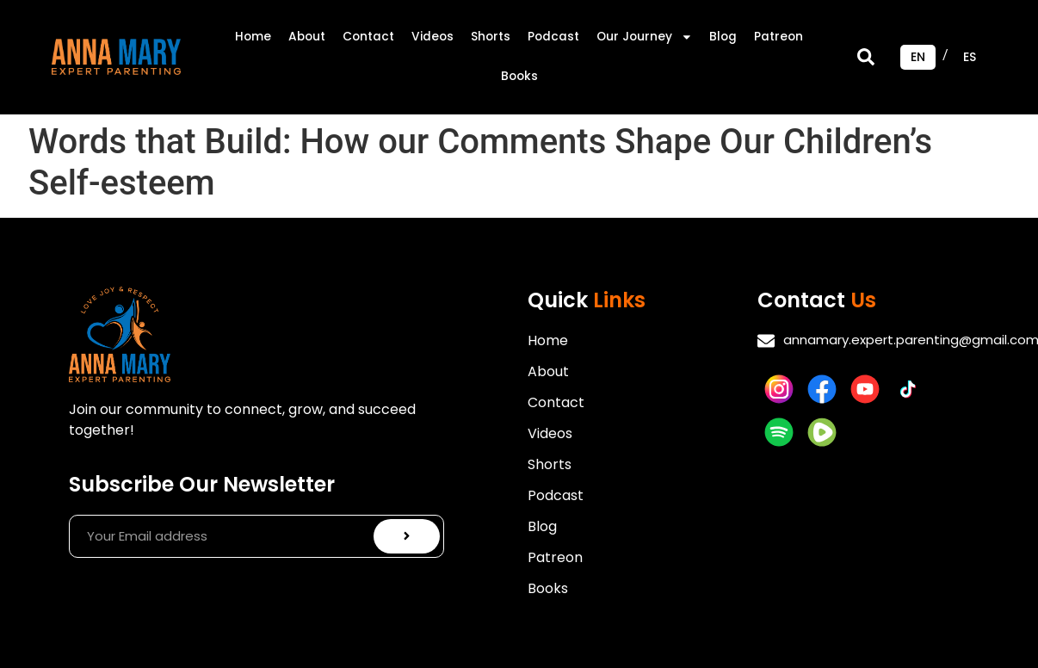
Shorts (490, 36)
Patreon (778, 36)
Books (519, 76)
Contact (368, 36)
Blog (723, 36)
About (306, 36)
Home (253, 36)
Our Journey (644, 37)
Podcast (553, 36)
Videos (432, 36)
